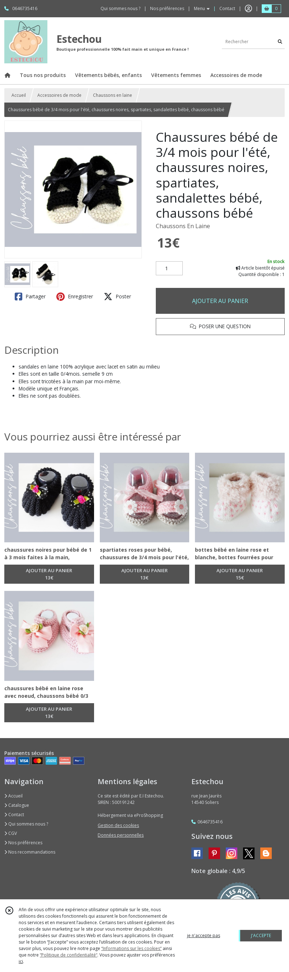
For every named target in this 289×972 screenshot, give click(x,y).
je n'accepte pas (203, 935)
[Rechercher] (280, 42)
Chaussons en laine (112, 95)
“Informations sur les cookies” (131, 948)
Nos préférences (23, 843)
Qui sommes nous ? (26, 824)
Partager (30, 296)
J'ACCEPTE (261, 935)
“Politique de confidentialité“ (68, 955)
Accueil (18, 95)
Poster (117, 296)
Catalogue (16, 805)
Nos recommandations (29, 852)
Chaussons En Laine (183, 226)
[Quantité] (169, 268)
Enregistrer (74, 296)
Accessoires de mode (59, 95)
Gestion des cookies (118, 825)
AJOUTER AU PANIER (220, 301)
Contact (227, 8)
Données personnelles (121, 835)
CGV (10, 833)
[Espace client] (248, 8)
